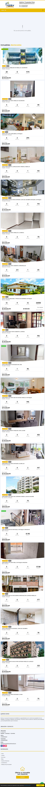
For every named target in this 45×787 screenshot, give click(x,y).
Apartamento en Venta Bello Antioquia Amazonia (14, 562)
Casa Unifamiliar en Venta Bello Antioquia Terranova (16, 529)
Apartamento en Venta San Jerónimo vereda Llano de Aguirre (18, 496)
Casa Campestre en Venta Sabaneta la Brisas (13, 331)
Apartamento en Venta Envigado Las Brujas (13, 463)
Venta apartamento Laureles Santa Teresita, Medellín (16, 166)
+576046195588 (24, 5)
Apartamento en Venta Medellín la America (13, 232)
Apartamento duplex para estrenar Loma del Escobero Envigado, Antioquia (21, 199)
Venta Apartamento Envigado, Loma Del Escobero (14, 628)
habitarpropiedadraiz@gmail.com (27, 3)
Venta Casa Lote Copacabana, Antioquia (12, 133)
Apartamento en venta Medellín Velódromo (13, 100)
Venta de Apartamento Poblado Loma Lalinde (13, 430)
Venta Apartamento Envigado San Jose (12, 364)
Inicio (2, 753)
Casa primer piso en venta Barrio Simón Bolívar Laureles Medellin (19, 595)
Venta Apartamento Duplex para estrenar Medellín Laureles (17, 661)
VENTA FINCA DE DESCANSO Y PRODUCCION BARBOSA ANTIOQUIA (17, 298)
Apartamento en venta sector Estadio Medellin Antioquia (17, 397)
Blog (2, 759)
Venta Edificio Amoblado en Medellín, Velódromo (14, 67)
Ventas (2, 755)
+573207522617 (24, 6)
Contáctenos (4, 762)
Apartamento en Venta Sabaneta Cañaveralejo (14, 265)
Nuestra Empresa (5, 760)
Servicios (3, 757)
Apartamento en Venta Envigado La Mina (12, 694)
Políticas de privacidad (6, 764)
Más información (28, 785)
